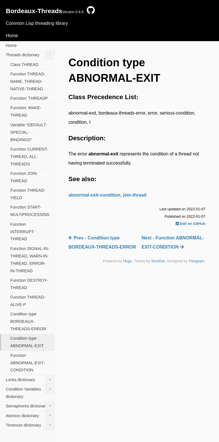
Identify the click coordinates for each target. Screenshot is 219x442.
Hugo (127, 261)
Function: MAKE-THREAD (25, 111)
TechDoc (158, 261)
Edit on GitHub (190, 223)
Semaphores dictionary (30, 406)
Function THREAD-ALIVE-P (27, 301)
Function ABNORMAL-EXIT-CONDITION (27, 363)
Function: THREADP (29, 98)
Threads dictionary (30, 55)
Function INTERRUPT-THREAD (22, 231)
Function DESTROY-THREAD (29, 284)
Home (12, 35)
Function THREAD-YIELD (27, 194)
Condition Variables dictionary (30, 392)
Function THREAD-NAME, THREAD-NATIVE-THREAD (27, 81)
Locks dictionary (30, 380)
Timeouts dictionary (30, 425)
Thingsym (196, 261)
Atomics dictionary (30, 415)
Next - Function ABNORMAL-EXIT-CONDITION (172, 242)
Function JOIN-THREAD (24, 177)
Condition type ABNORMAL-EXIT (27, 342)
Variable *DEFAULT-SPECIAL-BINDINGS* (28, 132)
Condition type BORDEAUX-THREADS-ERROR (28, 321)
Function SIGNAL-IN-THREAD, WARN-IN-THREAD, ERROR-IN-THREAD (29, 259)
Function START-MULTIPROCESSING (30, 211)
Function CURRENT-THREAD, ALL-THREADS (29, 156)
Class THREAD (24, 64)
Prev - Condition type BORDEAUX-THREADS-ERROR (102, 242)
